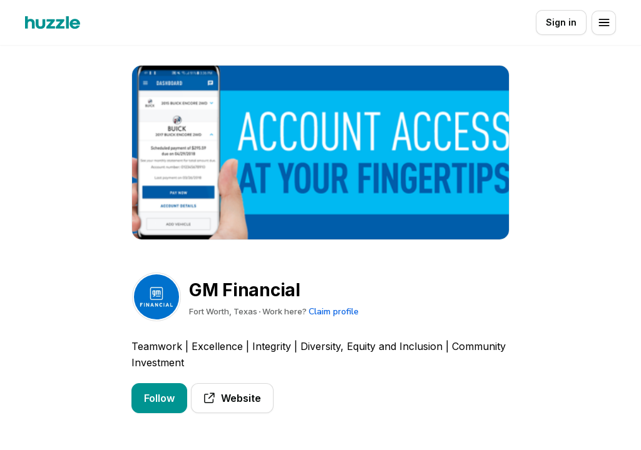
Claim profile (334, 312)
